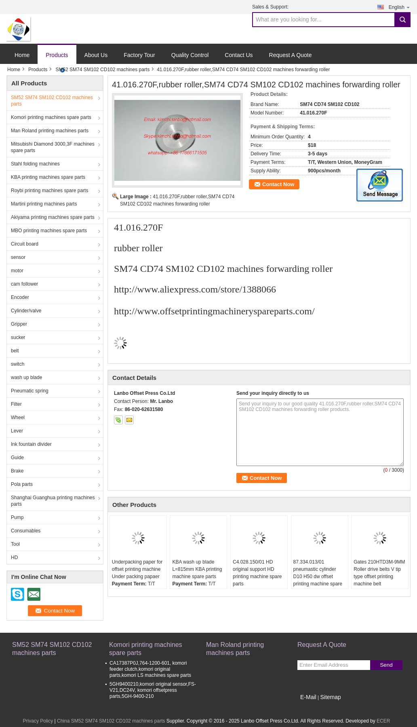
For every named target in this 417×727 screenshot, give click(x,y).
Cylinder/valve (26, 311)
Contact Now (278, 184)
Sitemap (330, 697)
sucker (18, 337)
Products (57, 55)
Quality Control (190, 55)
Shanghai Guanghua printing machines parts (53, 501)
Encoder (20, 297)
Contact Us (239, 55)
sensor (18, 257)
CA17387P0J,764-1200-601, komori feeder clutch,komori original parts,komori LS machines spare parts (150, 669)
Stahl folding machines (35, 164)
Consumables (25, 531)
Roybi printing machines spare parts (49, 190)
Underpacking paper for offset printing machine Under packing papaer (137, 569)
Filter (16, 404)
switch (17, 364)
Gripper (19, 324)
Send (386, 665)
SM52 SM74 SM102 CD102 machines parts (102, 69)
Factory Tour (139, 55)
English (400, 7)
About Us (96, 55)
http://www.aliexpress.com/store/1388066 (195, 289)
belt (15, 351)
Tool (15, 544)
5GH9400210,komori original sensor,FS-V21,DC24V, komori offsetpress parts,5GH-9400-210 (153, 690)
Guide (17, 457)
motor (17, 270)
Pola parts (22, 484)
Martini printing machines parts (44, 204)
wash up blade (26, 377)
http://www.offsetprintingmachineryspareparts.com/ (214, 311)
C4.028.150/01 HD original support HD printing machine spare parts (257, 573)
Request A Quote (290, 55)
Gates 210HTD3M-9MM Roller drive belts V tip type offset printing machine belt (379, 573)
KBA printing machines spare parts (48, 177)
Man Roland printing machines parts (49, 131)
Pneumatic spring (29, 391)
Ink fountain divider (31, 444)
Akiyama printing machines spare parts (53, 217)
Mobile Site (311, 707)
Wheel (18, 417)
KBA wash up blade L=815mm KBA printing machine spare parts (197, 569)
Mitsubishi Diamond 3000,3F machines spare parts (53, 147)
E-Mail (308, 697)
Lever (17, 431)
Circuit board (24, 244)
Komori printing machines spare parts (51, 117)
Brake (17, 471)
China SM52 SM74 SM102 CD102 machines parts (111, 721)
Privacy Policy (38, 721)
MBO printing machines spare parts (49, 230)
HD (14, 557)
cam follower (24, 284)
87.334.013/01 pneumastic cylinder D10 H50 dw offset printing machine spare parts (317, 576)
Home (22, 55)
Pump (17, 517)
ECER (383, 721)
